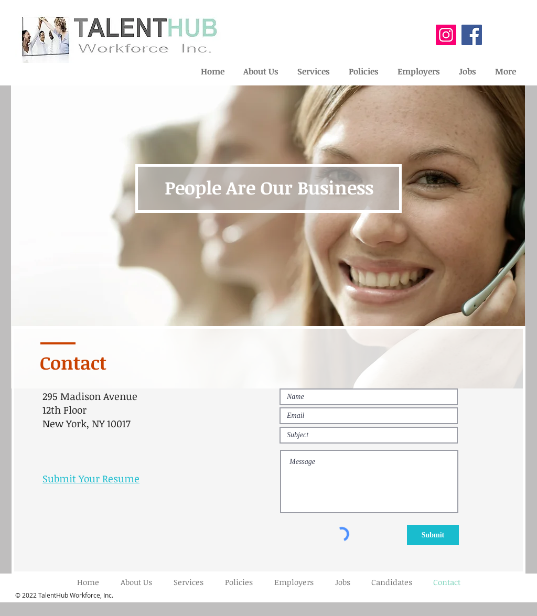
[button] (313, 71)
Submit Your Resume (90, 478)
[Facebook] (471, 35)
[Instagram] (446, 35)
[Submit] (433, 535)
